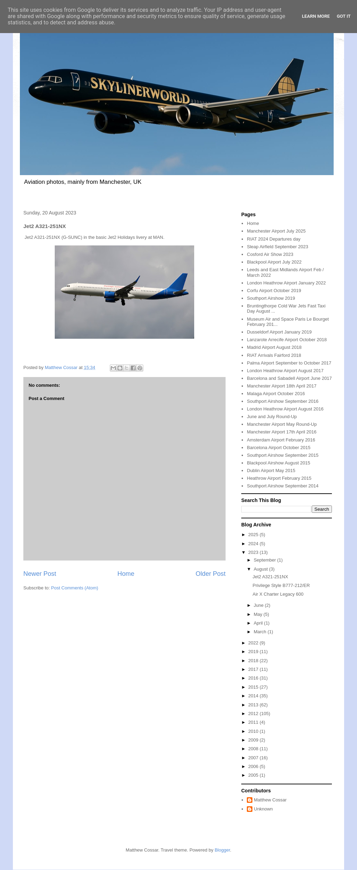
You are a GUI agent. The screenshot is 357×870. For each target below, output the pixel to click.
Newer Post (39, 573)
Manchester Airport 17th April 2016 (281, 431)
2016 (254, 678)
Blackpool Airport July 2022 (274, 262)
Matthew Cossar (270, 799)
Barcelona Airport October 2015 (278, 447)
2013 (254, 704)
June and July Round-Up (272, 416)
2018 (254, 660)
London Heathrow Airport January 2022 (286, 282)
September (265, 560)
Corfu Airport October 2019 (274, 290)
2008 (254, 748)
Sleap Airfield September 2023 (277, 246)
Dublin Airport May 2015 (271, 470)
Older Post (211, 573)
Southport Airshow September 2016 (282, 401)
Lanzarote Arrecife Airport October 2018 (287, 339)
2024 (254, 543)
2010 (254, 731)
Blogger (222, 850)
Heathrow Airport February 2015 (279, 478)
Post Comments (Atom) (74, 587)
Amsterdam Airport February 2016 (281, 439)
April (259, 623)
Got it (344, 16)
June (259, 605)
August (261, 569)
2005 (254, 775)
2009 (254, 740)
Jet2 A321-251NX (270, 576)
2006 (254, 766)
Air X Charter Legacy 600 (277, 594)
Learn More (316, 16)
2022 (254, 642)
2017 (254, 669)
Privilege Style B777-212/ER (281, 585)
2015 (254, 687)
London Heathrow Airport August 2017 (285, 370)
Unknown (263, 809)
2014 (254, 695)
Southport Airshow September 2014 (282, 485)
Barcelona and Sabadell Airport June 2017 (289, 378)
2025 (254, 534)
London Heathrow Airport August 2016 (285, 409)
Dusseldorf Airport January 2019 (279, 332)
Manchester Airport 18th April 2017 (281, 386)
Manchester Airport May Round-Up (282, 424)
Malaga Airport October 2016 (276, 393)
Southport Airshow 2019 (271, 298)
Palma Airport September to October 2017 (289, 363)
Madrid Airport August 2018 (274, 347)
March (261, 631)
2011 (254, 722)
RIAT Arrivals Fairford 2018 (274, 355)
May (259, 614)
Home (126, 573)
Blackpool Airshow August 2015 (278, 462)
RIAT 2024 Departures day (273, 239)
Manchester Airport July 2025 (276, 231)
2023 (254, 552)
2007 (254, 757)
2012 (254, 713)
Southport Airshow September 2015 (282, 455)
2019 (254, 651)
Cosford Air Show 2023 (270, 254)
